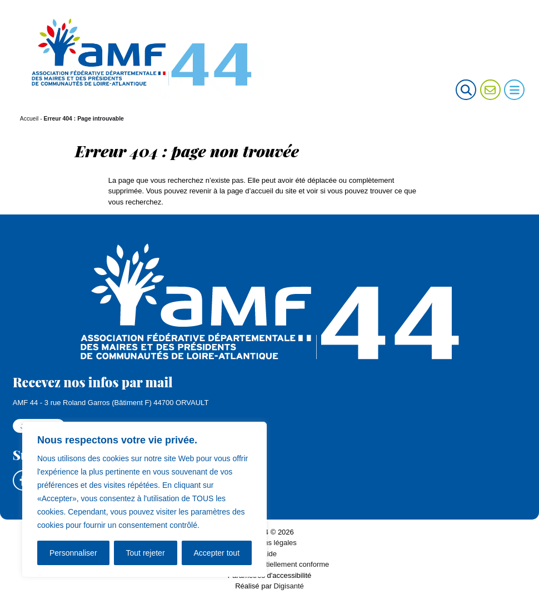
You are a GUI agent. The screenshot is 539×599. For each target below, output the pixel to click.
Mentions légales (269, 543)
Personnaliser (73, 552)
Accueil (29, 119)
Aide (269, 554)
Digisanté (289, 586)
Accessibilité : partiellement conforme (270, 565)
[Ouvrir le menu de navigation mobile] (514, 89)
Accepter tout (217, 552)
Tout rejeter (145, 552)
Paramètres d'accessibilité (270, 575)
